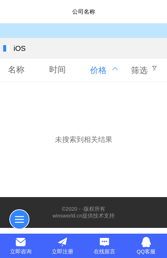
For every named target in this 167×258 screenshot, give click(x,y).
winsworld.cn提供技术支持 (83, 216)
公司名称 (83, 12)
